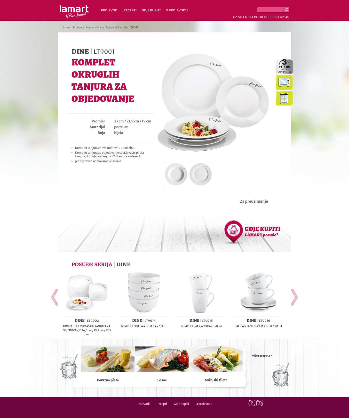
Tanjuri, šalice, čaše (117, 27)
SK (240, 17)
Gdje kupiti (151, 10)
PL (256, 17)
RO (276, 17)
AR (287, 17)
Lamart (74, 12)
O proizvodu (177, 10)
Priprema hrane (95, 27)
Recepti (130, 10)
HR (261, 17)
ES (271, 17)
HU (250, 17)
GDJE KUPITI (262, 231)
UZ (282, 17)
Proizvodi (110, 10)
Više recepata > (262, 355)
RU (266, 17)
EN (245, 17)
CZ (235, 17)
